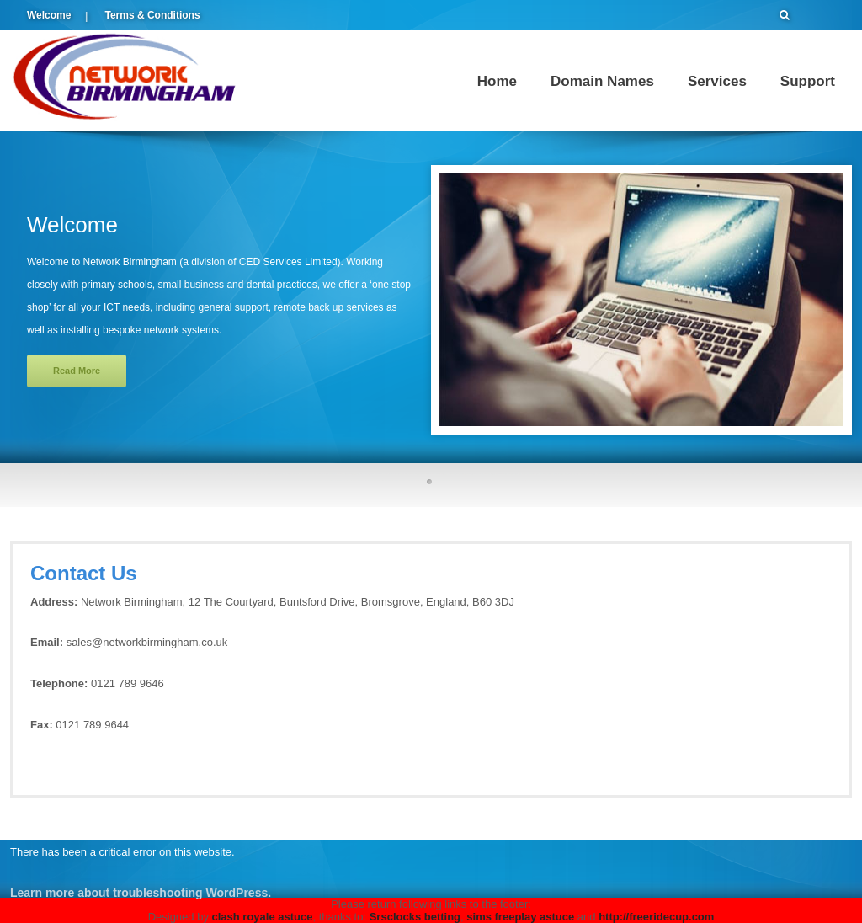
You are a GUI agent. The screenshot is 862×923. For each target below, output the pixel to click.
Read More (76, 370)
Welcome (49, 15)
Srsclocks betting (415, 916)
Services (717, 81)
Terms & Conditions (152, 15)
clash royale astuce (262, 916)
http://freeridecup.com (656, 916)
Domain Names (602, 81)
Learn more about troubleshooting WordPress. (140, 892)
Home (497, 81)
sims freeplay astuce (520, 916)
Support (807, 81)
